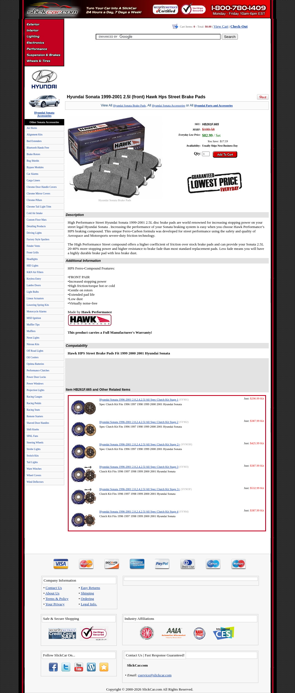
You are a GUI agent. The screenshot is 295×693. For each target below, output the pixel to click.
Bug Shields (33, 160)
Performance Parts (44, 49)
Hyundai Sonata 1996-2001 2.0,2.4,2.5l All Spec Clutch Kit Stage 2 (139, 422)
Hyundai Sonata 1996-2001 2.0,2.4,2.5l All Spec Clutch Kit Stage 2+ (140, 444)
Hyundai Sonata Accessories (168, 105)
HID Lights (33, 265)
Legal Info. (89, 604)
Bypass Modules (35, 167)
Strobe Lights (34, 449)
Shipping (87, 593)
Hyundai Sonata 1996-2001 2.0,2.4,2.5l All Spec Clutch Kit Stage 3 (139, 466)
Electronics (44, 43)
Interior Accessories (44, 31)
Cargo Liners (33, 180)
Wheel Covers (34, 475)
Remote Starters (35, 416)
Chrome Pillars (34, 200)
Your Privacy (55, 604)
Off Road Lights (35, 351)
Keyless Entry (34, 278)
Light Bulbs (33, 292)
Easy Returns (90, 588)
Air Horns (32, 128)
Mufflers (31, 331)
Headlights (32, 259)
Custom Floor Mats (37, 219)
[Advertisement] (166, 65)
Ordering (87, 599)
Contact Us (54, 588)
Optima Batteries (35, 364)
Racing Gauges (34, 396)
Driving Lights (34, 233)
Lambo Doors (34, 285)
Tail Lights (32, 462)
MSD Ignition (34, 318)
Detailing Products (36, 226)
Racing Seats (33, 409)
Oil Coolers (33, 357)
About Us (52, 593)
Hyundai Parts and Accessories (213, 105)
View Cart (221, 26)
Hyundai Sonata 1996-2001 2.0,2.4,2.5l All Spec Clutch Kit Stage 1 (139, 399)
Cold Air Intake (35, 213)
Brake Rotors (33, 154)
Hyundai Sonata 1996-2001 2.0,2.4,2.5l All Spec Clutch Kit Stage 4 (139, 511)
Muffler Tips (33, 324)
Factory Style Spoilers (38, 239)
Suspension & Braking (44, 55)
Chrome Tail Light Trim (39, 206)
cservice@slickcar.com (154, 675)
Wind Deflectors (35, 482)
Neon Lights (33, 337)
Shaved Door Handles (38, 423)
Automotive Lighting (44, 37)
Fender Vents (33, 246)
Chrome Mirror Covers (38, 193)
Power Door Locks (36, 377)
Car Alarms (33, 174)
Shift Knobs (33, 429)
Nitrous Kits (33, 344)
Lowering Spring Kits (38, 305)
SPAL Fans (32, 436)
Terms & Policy (56, 599)
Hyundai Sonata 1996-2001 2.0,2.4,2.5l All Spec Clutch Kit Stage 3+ (140, 489)
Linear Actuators (35, 298)
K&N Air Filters (35, 272)
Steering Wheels (35, 442)
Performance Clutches (38, 370)
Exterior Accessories (44, 25)
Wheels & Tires (44, 61)
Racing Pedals (34, 403)
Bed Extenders (34, 141)
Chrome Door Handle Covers (42, 187)
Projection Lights (36, 390)
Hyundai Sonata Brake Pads (129, 105)
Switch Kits (33, 455)
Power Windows (35, 383)
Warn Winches (34, 468)
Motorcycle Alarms (36, 311)
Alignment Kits (35, 134)
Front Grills (33, 252)
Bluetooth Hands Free (38, 147)
